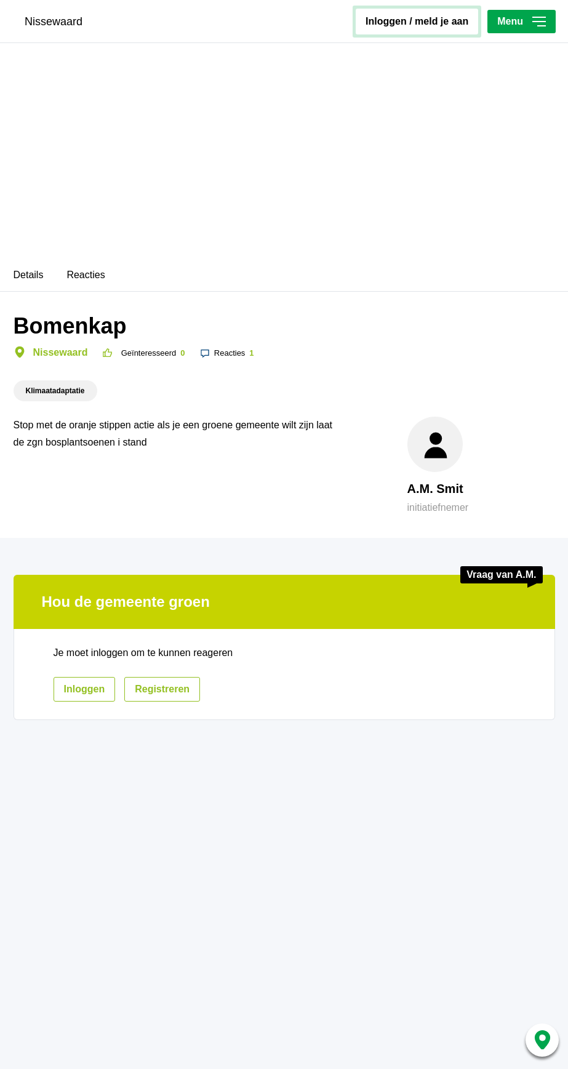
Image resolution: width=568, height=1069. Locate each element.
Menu (521, 21)
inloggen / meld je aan (417, 21)
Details (29, 275)
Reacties (85, 275)
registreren (162, 689)
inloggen (84, 689)
